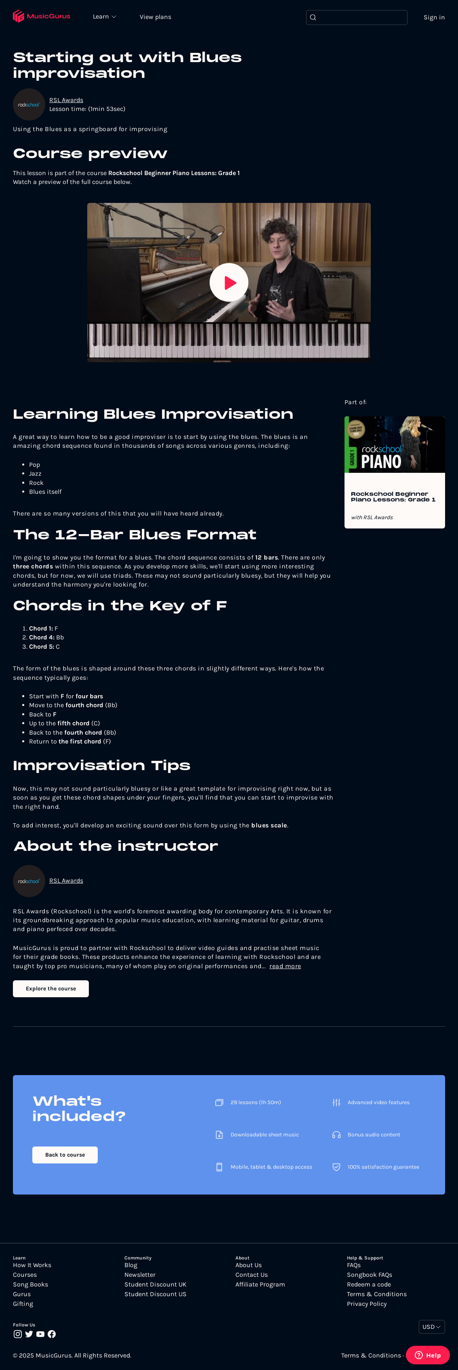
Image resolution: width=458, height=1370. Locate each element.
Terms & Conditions (377, 1294)
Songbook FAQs (369, 1275)
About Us (248, 1265)
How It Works (32, 1265)
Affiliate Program (260, 1284)
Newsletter (139, 1275)
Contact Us (251, 1275)
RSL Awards (66, 100)
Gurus (22, 1294)
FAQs (354, 1265)
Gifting (23, 1304)
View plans (155, 17)
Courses (25, 1275)
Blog (130, 1265)
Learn (102, 16)
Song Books (30, 1284)
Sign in (434, 17)
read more (285, 966)
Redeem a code (369, 1284)
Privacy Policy (367, 1304)
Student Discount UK (155, 1284)
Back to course (65, 1154)
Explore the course (51, 988)
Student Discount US (155, 1294)
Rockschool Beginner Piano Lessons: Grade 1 (393, 497)
